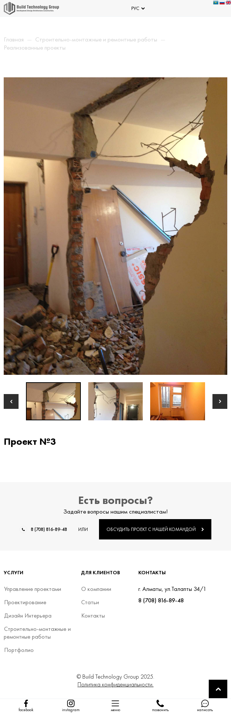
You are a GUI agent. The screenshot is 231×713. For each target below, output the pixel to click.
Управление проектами (32, 589)
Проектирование (25, 602)
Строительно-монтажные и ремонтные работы (96, 39)
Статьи (90, 602)
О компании (96, 589)
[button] (11, 401)
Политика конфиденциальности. (115, 684)
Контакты (93, 615)
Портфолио (19, 650)
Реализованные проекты (35, 47)
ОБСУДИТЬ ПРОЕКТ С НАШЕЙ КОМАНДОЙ (155, 529)
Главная (14, 39)
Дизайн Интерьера (28, 615)
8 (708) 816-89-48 (49, 529)
